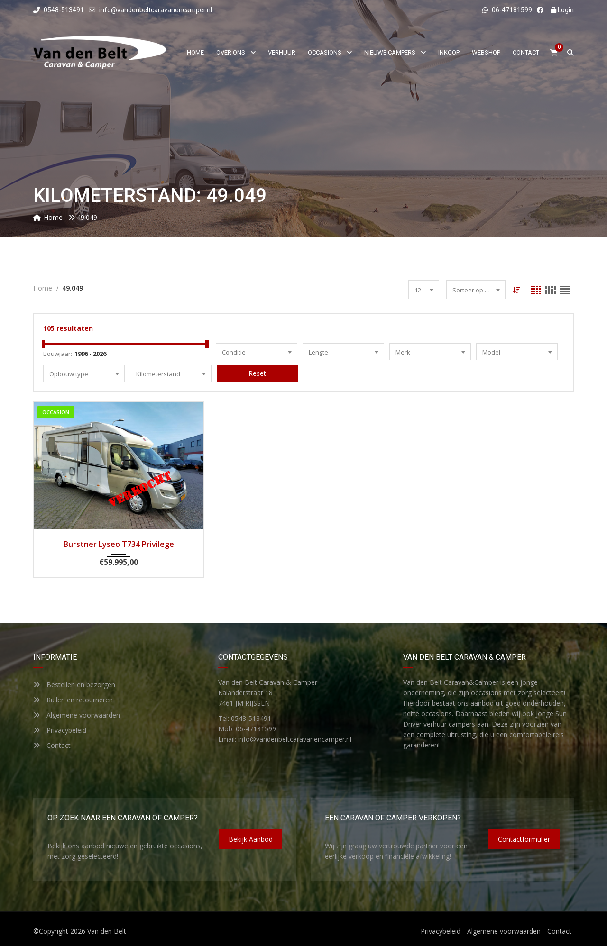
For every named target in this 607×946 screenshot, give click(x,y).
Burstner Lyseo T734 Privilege (119, 544)
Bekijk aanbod (251, 839)
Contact (52, 745)
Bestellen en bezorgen (74, 684)
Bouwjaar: (57, 353)
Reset (257, 373)
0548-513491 (58, 10)
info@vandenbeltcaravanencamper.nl (155, 10)
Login (562, 10)
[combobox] (423, 289)
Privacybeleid (59, 730)
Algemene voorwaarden (76, 714)
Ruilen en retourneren (73, 699)
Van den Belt (106, 931)
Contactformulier (524, 839)
